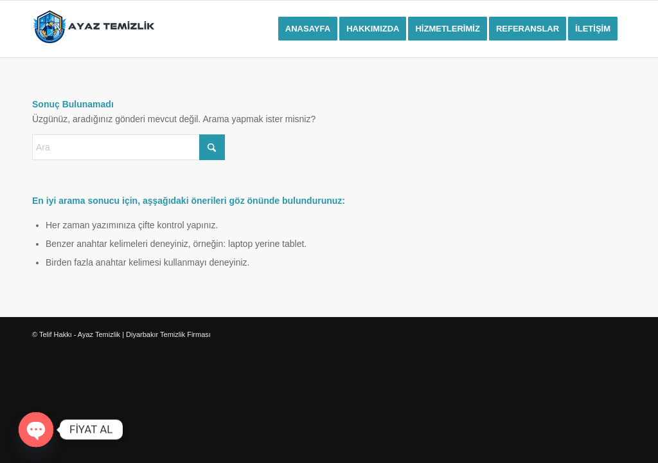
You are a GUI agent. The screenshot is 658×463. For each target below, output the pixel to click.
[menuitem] (308, 29)
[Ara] (128, 147)
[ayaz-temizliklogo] (94, 29)
